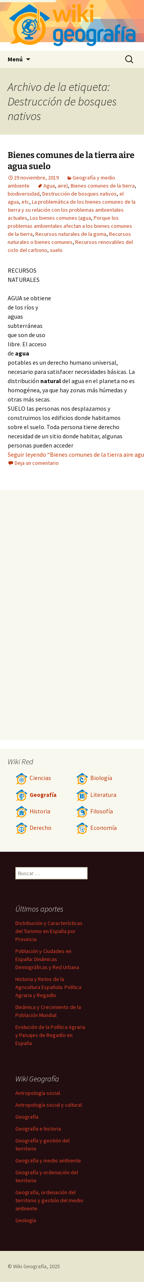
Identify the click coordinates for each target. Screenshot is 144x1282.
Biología (94, 778)
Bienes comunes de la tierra (103, 185)
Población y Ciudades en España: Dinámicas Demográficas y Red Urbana (47, 959)
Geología (25, 1220)
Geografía (35, 794)
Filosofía (94, 811)
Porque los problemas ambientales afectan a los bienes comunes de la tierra (70, 225)
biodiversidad (24, 193)
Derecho (33, 827)
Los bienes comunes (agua (60, 217)
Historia (32, 811)
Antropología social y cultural (48, 1104)
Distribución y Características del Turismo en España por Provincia (49, 931)
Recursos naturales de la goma (70, 233)
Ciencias (33, 778)
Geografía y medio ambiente (48, 1160)
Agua (49, 185)
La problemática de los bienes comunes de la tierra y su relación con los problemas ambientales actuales (72, 209)
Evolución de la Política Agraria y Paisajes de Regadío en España (50, 1035)
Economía (96, 827)
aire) (63, 185)
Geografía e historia (38, 1128)
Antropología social (37, 1092)
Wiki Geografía (29, 1266)
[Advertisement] (94, 308)
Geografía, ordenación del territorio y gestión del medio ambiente (49, 1200)
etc (25, 201)
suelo (56, 250)
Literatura (96, 794)
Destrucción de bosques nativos (79, 193)
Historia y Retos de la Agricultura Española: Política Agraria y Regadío (48, 987)
